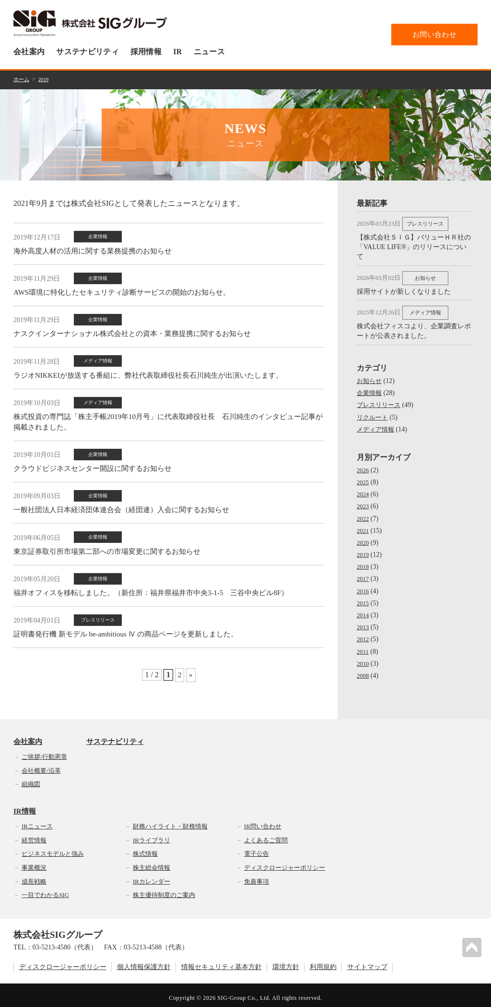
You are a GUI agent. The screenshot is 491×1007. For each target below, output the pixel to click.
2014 (363, 609)
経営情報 (34, 835)
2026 (363, 464)
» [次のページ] (191, 653)
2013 (363, 621)
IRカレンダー (151, 876)
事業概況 (34, 862)
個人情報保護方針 (144, 962)
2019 (45, 79)
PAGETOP (473, 945)
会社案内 (29, 52)
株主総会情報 (151, 862)
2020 (363, 537)
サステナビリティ (87, 52)
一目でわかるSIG (45, 889)
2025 (363, 476)
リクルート (373, 412)
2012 (363, 633)
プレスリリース (380, 399)
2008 (363, 670)
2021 (363, 525)
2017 (363, 573)
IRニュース (37, 821)
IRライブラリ (151, 835)
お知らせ (370, 375)
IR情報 (24, 806)
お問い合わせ (434, 34)
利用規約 (323, 962)
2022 (363, 512)
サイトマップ (367, 962)
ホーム (22, 79)
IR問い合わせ (262, 821)
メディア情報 (377, 424)
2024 (363, 488)
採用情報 (146, 52)
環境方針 (285, 962)
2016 (363, 585)
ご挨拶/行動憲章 (44, 751)
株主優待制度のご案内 (164, 889)
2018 (363, 561)
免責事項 (256, 876)
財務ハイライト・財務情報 (170, 821)
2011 (363, 646)
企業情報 (370, 387)
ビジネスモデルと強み (53, 848)
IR (177, 52)
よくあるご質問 (266, 835)
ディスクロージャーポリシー (284, 862)
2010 (363, 658)
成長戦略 (34, 876)
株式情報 (145, 848)
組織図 (31, 778)
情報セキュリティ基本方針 (221, 962)
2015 (363, 597)
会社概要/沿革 (41, 764)
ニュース (209, 52)
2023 (363, 500)
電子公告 (256, 848)
